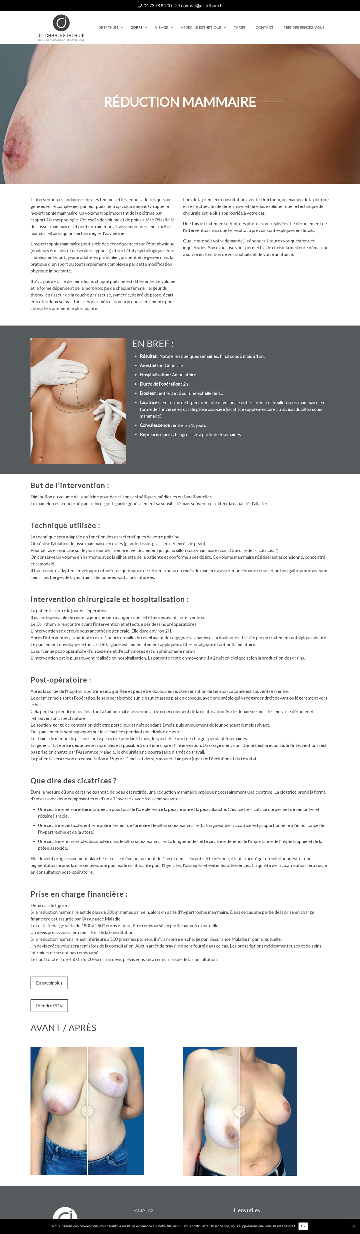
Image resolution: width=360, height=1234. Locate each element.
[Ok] (353, 1226)
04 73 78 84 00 (158, 5)
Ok (303, 1226)
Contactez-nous (249, 1129)
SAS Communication (128, 1210)
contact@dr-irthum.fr (202, 5)
